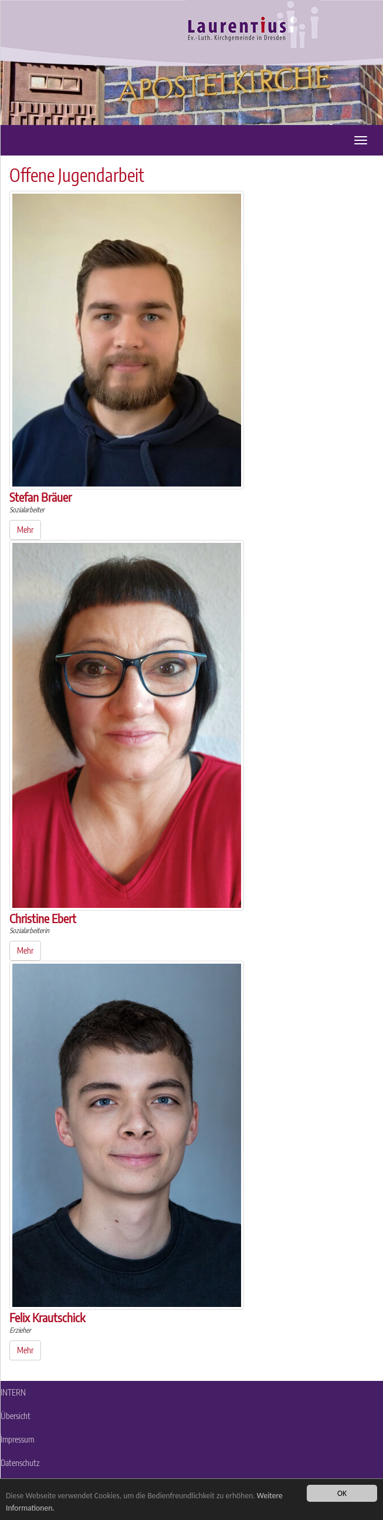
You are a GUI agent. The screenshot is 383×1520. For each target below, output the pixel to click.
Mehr (25, 530)
